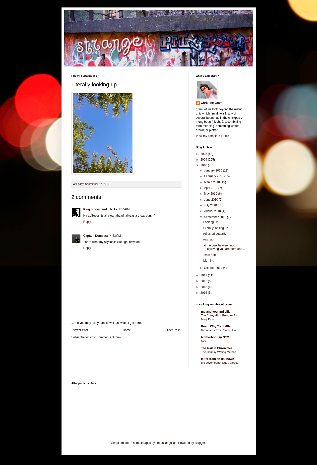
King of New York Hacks (100, 209)
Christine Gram (212, 103)
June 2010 (211, 199)
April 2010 (211, 188)
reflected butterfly (214, 233)
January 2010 (213, 170)
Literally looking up (215, 228)
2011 (204, 275)
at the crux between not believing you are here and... (224, 247)
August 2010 (213, 211)
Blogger (200, 443)
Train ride (209, 255)
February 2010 (214, 176)
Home (127, 330)
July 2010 (211, 205)
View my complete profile (212, 136)
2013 (204, 287)
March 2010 (212, 182)
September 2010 (215, 217)
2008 (204, 154)
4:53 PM (115, 235)
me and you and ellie (216, 311)
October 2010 (213, 268)
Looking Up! (211, 222)
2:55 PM (124, 209)
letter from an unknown (217, 359)
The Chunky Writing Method (218, 351)
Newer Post (80, 330)
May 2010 (211, 193)
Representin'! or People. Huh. (219, 330)
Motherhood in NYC (215, 337)
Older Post (173, 330)
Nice (204, 341)
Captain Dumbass (96, 235)
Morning (208, 260)
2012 (204, 281)
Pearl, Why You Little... (217, 326)
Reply (87, 222)
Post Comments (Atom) (105, 337)
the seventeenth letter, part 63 (220, 362)
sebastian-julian (166, 443)
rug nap (208, 239)
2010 (204, 165)
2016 (204, 292)
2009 (204, 159)
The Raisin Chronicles (217, 348)
